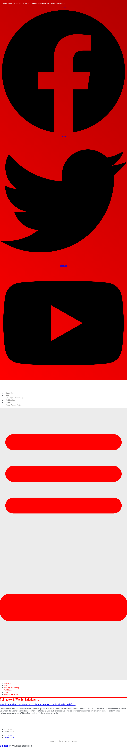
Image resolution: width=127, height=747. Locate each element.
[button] (63, 544)
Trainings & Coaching (14, 398)
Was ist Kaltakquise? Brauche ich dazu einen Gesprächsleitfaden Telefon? (38, 704)
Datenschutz (9, 731)
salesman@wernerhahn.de (55, 3)
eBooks (8, 402)
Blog (7, 395)
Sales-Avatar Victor (13, 405)
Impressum (8, 729)
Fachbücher (10, 400)
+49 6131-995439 (37, 3)
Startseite (9, 393)
